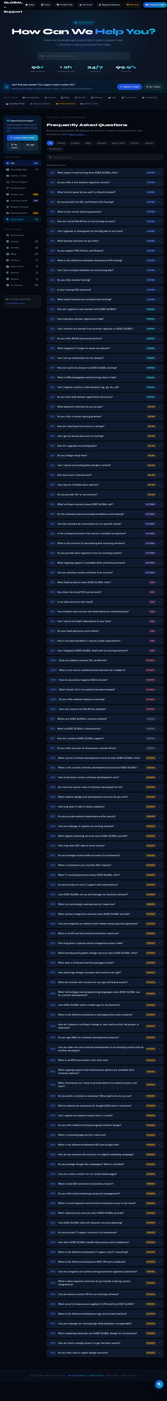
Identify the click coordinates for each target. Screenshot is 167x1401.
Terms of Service (129, 1375)
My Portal (85, 4)
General (22, 279)
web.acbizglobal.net (77, 1375)
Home (29, 4)
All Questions (15, 235)
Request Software (109, 4)
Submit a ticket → (77, 134)
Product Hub (65, 4)
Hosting (22, 241)
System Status (16, 188)
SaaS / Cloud (22, 266)
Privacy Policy (112, 1375)
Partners (133, 4)
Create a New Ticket (22, 137)
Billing (65, 97)
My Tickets (153, 86)
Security (80, 97)
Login (30, 144)
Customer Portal (15, 104)
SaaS (112, 97)
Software (97, 97)
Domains (50, 97)
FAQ (22, 163)
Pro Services (129, 97)
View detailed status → (16, 303)
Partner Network (65, 104)
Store (45, 4)
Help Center (52, 117)
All (50, 143)
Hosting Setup (31, 97)
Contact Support (17, 182)
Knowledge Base (22, 169)
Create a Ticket (155, 4)
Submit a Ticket (129, 86)
